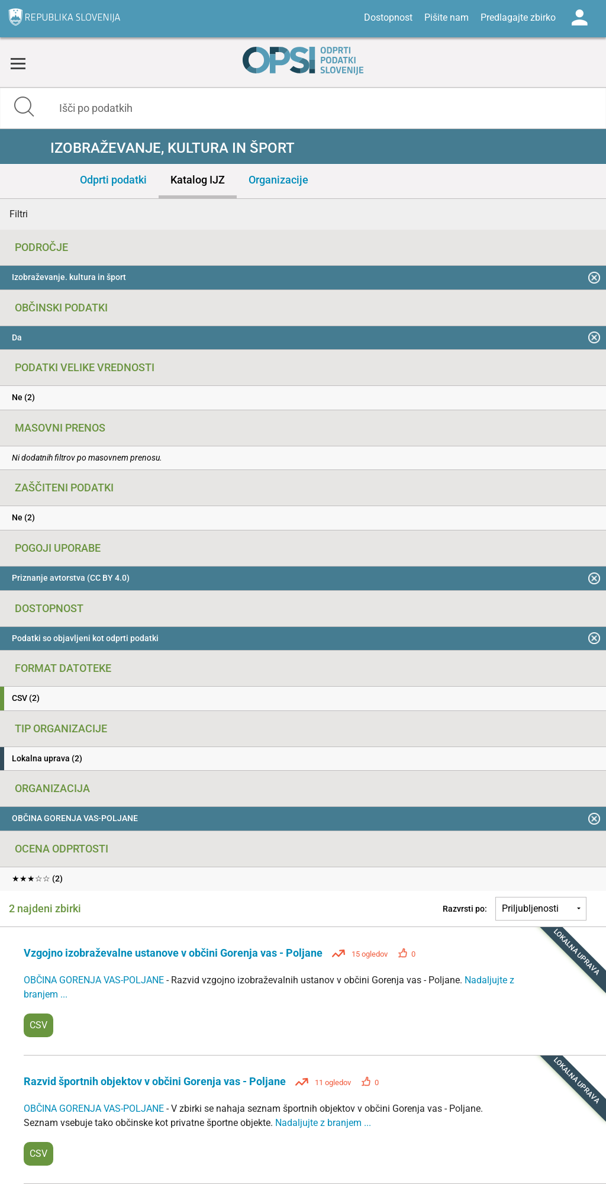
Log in (579, 18)
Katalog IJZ (197, 179)
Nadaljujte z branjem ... (323, 1122)
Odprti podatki (113, 179)
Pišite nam (446, 17)
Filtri (18, 214)
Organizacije (278, 179)
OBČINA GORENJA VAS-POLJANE (95, 980)
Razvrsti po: (465, 908)
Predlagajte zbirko (518, 17)
